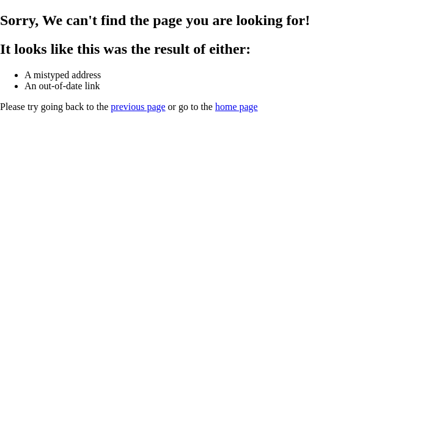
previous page (138, 106)
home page (236, 106)
